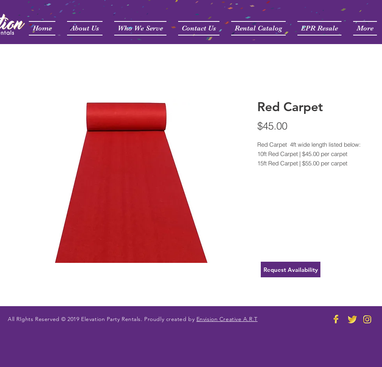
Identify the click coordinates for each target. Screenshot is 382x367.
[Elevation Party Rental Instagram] (367, 319)
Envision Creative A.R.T (227, 319)
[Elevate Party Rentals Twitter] (352, 319)
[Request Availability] (290, 269)
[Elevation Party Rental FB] (336, 319)
